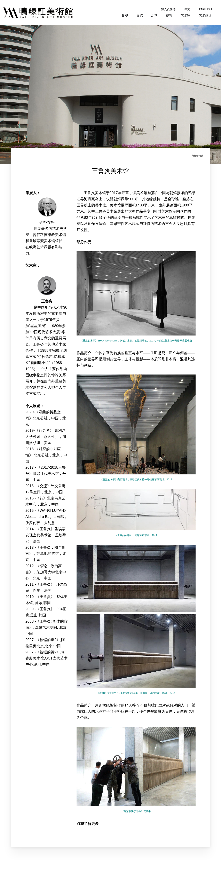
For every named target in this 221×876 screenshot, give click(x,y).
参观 (124, 15)
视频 (169, 15)
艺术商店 (205, 15)
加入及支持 (168, 9)
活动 (154, 15)
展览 (139, 15)
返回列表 (198, 156)
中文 (187, 9)
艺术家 (185, 15)
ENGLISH (205, 9)
